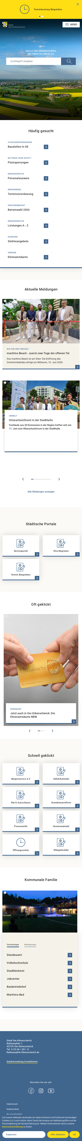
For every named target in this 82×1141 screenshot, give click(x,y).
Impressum (12, 1104)
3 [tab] (37, 479)
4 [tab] (39, 479)
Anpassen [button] (11, 1134)
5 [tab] (41, 479)
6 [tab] (43, 479)
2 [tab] (42, 16)
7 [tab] (45, 479)
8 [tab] (48, 479)
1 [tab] (40, 16)
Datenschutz (13, 1109)
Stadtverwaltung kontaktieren (22, 1061)
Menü (73, 24)
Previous (23, 479)
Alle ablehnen (58, 1134)
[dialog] (41, 1127)
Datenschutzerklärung (12, 1127)
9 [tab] (50, 479)
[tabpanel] (41, 10)
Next (59, 479)
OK (74, 1134)
